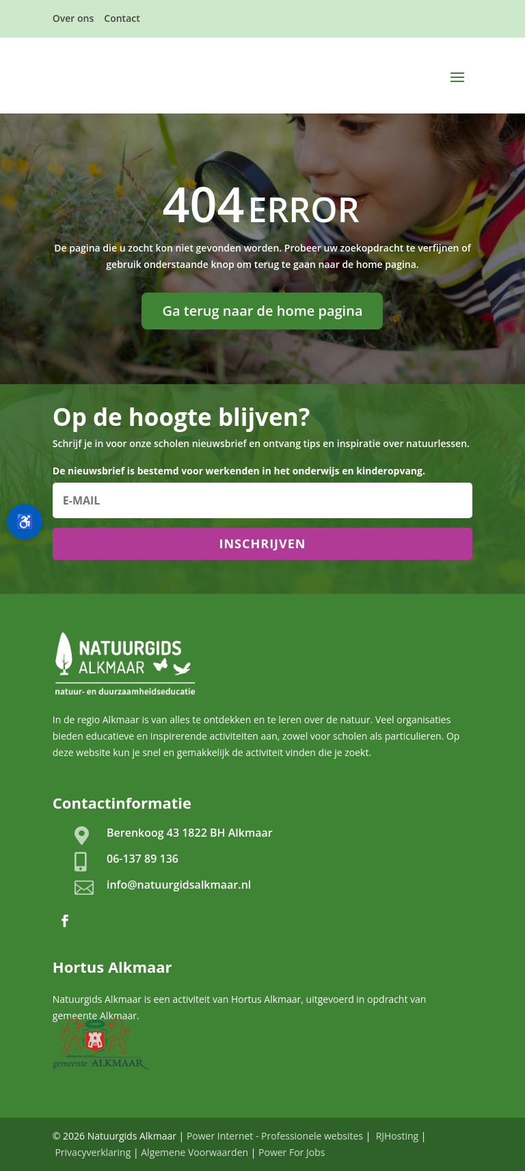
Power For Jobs (291, 1152)
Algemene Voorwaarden (194, 1152)
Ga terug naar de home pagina (262, 310)
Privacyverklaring (93, 1152)
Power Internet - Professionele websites (275, 1135)
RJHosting (395, 1135)
